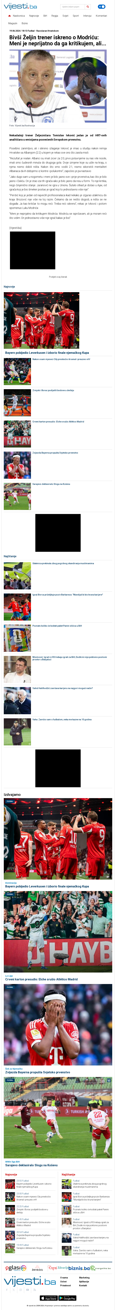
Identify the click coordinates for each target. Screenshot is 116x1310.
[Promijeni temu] (101, 7)
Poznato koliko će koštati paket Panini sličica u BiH (57, 626)
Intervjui (87, 15)
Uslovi (63, 1281)
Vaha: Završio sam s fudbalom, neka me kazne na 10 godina (62, 719)
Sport (76, 15)
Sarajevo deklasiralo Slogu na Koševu (51, 484)
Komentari (101, 15)
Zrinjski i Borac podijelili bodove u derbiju (53, 390)
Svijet (65, 15)
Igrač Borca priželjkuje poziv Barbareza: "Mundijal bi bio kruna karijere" (67, 594)
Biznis (25, 23)
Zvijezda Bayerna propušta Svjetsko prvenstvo (55, 453)
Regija (55, 15)
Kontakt (83, 1285)
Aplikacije (84, 1281)
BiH (45, 15)
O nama (64, 1277)
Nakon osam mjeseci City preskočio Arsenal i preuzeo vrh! (61, 359)
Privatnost (65, 1285)
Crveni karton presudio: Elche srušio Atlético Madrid (58, 421)
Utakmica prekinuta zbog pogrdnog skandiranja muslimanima (63, 563)
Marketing (84, 1277)
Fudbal (10, 801)
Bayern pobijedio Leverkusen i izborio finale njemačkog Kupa (47, 353)
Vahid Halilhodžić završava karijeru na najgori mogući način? (62, 688)
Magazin (12, 23)
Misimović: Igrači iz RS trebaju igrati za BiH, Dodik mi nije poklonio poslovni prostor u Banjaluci (69, 658)
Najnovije (34, 15)
